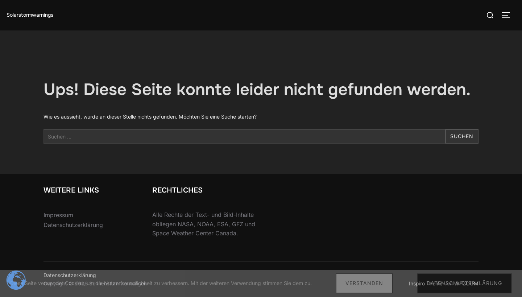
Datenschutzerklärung (73, 224)
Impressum (58, 215)
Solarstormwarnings (30, 15)
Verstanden (364, 283)
